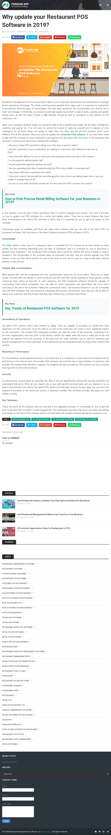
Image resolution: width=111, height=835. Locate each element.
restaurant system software (16, 588)
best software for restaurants (17, 608)
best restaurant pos (21, 419)
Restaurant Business (12, 686)
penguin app (7, 676)
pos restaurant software (63, 419)
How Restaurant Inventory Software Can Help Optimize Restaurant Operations (53, 500)
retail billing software (13, 632)
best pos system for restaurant (17, 598)
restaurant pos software (86, 419)
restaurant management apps (16, 656)
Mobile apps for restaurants (15, 666)
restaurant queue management (16, 739)
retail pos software (11, 637)
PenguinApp (46, 832)
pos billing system (10, 622)
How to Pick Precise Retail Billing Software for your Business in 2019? (52, 200)
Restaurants (8, 695)
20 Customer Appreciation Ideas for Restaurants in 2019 (43, 528)
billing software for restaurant (17, 715)
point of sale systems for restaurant (19, 729)
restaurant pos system (13, 734)
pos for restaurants (41, 419)
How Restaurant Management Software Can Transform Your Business (50, 514)
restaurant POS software (73, 134)
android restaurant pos (13, 705)
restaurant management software (18, 564)
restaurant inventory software (17, 627)
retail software (9, 744)
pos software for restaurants (16, 593)
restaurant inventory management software (23, 652)
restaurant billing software (15, 681)
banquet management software (17, 710)
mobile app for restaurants (15, 642)
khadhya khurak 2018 (11, 725)
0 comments (42, 32)
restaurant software (12, 569)
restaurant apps (10, 647)
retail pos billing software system (18, 661)
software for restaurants (14, 583)
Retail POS (7, 700)
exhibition (6, 720)
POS (9, 245)
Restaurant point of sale (14, 671)
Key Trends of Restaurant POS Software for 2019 (42, 308)
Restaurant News (10, 691)
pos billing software (12, 618)
